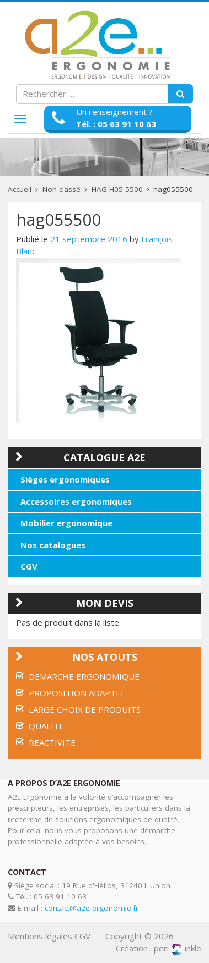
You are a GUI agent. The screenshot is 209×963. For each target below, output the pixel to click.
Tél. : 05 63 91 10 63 (116, 123)
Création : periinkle (158, 948)
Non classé (61, 189)
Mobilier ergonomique (66, 522)
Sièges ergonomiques (65, 479)
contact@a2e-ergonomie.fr (91, 908)
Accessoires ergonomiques (76, 501)
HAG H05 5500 (117, 189)
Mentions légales (40, 936)
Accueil (19, 189)
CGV (28, 566)
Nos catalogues (52, 544)
